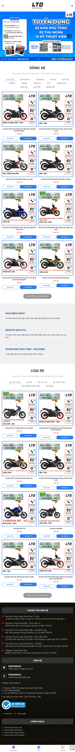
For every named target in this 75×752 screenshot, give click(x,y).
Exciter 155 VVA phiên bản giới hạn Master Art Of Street (19, 130)
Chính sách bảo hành (13, 730)
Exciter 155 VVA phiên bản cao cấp (19, 179)
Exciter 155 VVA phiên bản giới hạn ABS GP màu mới (19, 228)
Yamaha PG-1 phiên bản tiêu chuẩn (19, 428)
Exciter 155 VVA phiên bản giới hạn (55, 278)
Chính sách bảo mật (13, 727)
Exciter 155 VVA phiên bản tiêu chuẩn (55, 179)
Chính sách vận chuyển (14, 735)
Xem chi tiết (10, 138)
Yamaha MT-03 (19, 528)
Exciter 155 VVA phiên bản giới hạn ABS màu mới (56, 228)
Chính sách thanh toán (14, 732)
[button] (72, 6)
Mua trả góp (28, 138)
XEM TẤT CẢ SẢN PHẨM (37, 296)
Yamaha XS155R (56, 528)
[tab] (10, 79)
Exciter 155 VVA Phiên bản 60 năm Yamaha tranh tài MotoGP (19, 279)
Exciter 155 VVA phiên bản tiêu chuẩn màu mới (56, 130)
